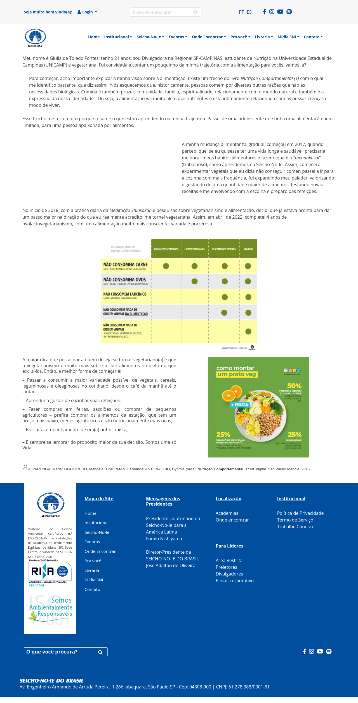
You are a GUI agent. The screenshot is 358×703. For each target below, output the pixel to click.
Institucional (97, 522)
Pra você (93, 560)
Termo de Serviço (295, 520)
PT (241, 12)
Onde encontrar (232, 520)
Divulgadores (229, 574)
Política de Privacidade (300, 513)
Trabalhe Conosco (296, 526)
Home (90, 513)
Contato (92, 589)
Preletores (226, 567)
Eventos (92, 541)
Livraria (92, 570)
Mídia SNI (94, 579)
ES (249, 12)
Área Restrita (229, 560)
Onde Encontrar (100, 551)
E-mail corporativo (235, 580)
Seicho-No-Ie (97, 532)
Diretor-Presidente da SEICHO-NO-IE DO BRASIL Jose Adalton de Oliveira (172, 558)
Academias (227, 513)
